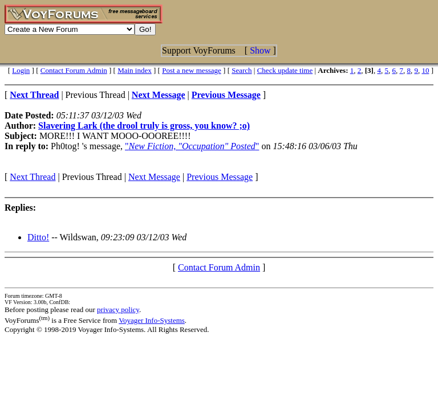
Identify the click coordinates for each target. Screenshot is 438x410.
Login (21, 70)
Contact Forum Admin (73, 70)
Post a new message (191, 70)
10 (425, 70)
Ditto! (38, 237)
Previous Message (219, 177)
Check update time (285, 70)
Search (242, 70)
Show (260, 50)
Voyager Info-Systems (152, 320)
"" (192, 146)
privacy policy (118, 309)
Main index (134, 70)
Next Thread (32, 177)
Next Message (154, 177)
